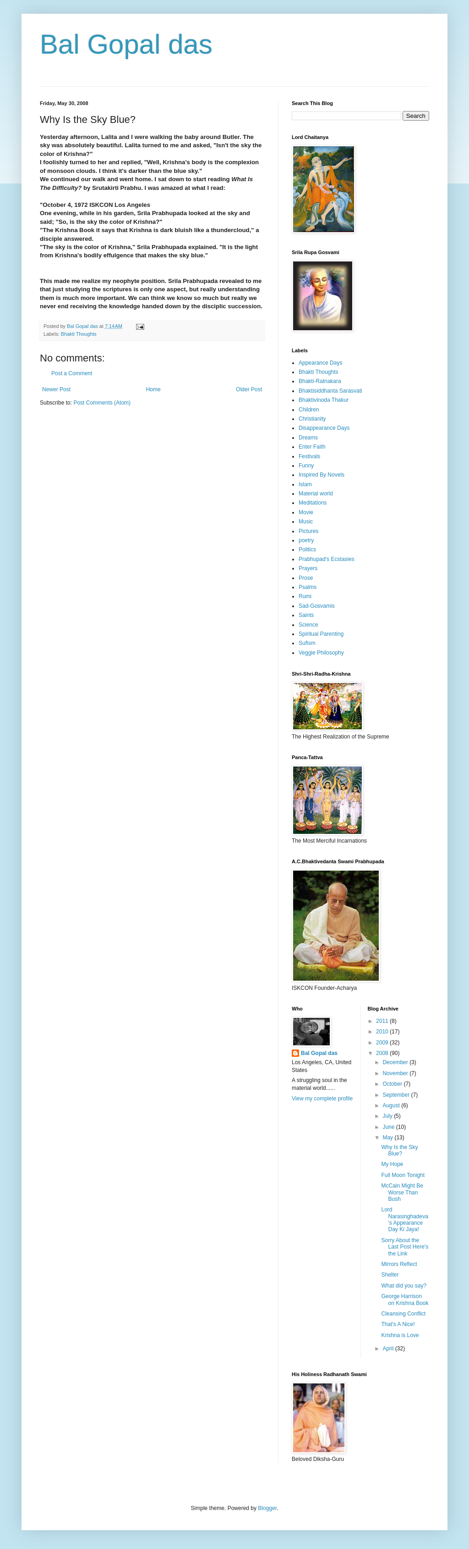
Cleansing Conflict (403, 1313)
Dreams (308, 437)
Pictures (308, 531)
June (389, 1127)
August (391, 1105)
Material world (316, 493)
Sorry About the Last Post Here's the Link (404, 1247)
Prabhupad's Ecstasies (326, 559)
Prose (306, 578)
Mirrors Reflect (399, 1264)
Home (153, 389)
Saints (306, 615)
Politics (307, 549)
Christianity (312, 419)
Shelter (389, 1274)
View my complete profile (322, 1098)
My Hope (392, 1164)
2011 (383, 1021)
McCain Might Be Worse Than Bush (402, 1192)
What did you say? (403, 1286)
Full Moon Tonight (403, 1175)
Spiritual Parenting (321, 634)
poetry (306, 540)
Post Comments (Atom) (102, 403)
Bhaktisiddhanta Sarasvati (330, 391)
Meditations (313, 503)
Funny (306, 465)
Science (308, 625)
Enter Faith (312, 447)
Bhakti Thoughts (79, 334)
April (388, 1348)
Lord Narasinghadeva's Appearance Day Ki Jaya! (404, 1219)
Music (306, 521)
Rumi (305, 596)
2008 (383, 1053)
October (393, 1084)
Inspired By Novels (321, 475)
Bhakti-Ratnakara (320, 381)
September (396, 1095)
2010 (383, 1031)
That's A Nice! (397, 1324)
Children (309, 409)
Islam (305, 484)
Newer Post (56, 389)
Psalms (307, 587)
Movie (306, 512)
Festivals (309, 456)
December (395, 1062)
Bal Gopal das (126, 44)
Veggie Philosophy (321, 653)
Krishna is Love (400, 1335)
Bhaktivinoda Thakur (324, 400)
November (395, 1073)
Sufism (307, 643)
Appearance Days (320, 363)
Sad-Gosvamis (317, 606)
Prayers (308, 568)
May (388, 1137)
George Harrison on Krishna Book (404, 1299)
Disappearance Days (324, 428)
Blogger (267, 1508)
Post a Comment (71, 373)
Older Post (249, 389)
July (388, 1116)
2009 (383, 1042)
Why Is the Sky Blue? (399, 1150)
